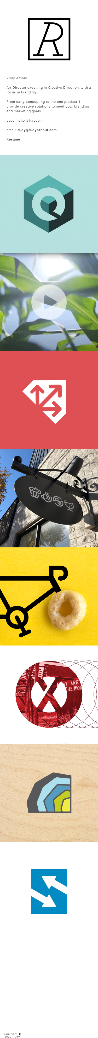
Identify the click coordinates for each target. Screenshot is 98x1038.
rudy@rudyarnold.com (37, 130)
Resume (13, 139)
